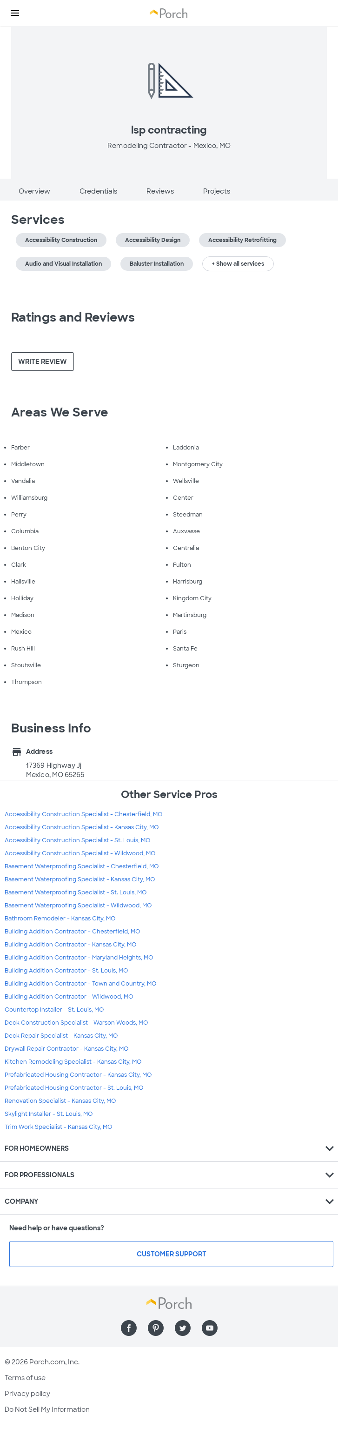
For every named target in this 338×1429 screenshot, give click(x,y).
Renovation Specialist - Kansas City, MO (60, 1101)
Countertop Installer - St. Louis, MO (54, 1009)
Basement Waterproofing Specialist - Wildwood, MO (78, 905)
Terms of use (25, 1378)
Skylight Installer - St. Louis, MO (49, 1114)
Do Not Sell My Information (47, 1409)
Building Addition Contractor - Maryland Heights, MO (79, 957)
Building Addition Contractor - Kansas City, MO (70, 944)
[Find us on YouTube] (210, 1328)
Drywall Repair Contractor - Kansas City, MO (66, 1049)
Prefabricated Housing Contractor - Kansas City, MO (78, 1075)
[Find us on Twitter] (183, 1328)
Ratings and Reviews (73, 317)
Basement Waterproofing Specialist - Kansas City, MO (80, 879)
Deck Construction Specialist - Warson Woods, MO (76, 1022)
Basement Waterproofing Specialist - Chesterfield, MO (82, 866)
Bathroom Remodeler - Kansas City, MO (60, 918)
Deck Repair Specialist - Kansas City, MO (61, 1036)
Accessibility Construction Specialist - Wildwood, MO (80, 853)
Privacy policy (27, 1393)
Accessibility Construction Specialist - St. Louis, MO (77, 840)
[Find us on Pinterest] (156, 1328)
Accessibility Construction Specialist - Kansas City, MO (82, 827)
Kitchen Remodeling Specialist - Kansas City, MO (73, 1062)
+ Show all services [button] (238, 264)
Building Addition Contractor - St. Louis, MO (66, 970)
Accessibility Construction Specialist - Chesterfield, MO (83, 814)
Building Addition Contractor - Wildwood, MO (69, 996)
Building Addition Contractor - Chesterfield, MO (72, 931)
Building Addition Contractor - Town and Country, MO (80, 983)
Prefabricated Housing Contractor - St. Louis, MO (74, 1088)
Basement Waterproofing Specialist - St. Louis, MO (75, 892)
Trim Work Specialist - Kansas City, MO (58, 1127)
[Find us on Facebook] (129, 1328)
